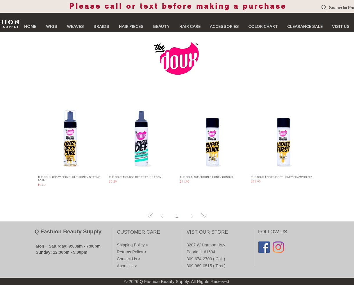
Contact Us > (128, 259)
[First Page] (150, 215)
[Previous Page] (161, 215)
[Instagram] (278, 247)
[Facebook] (264, 247)
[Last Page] (203, 215)
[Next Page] (192, 215)
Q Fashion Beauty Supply (68, 231)
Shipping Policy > (132, 245)
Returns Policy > (131, 252)
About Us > (127, 266)
